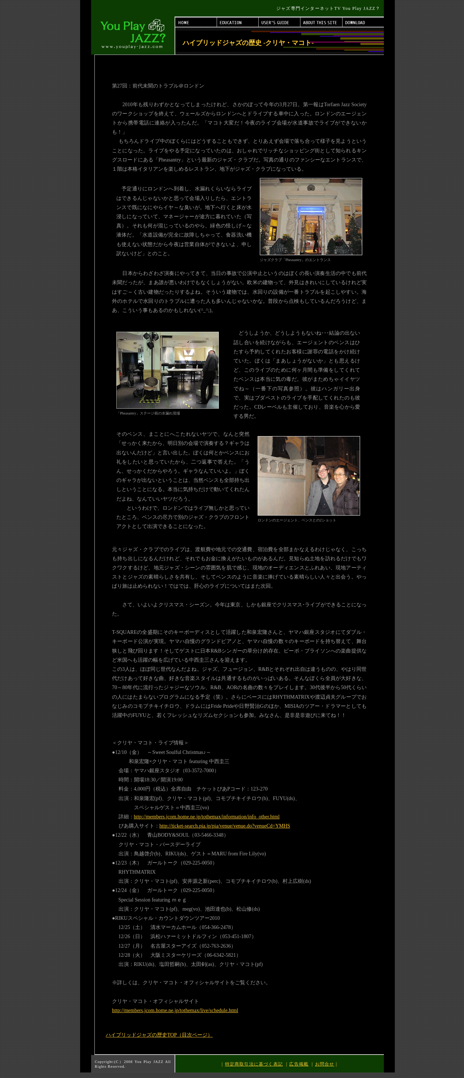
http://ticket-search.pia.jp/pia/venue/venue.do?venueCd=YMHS (225, 826)
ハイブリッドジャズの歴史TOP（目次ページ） (159, 1035)
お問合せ (324, 1064)
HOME (196, 22)
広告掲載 (298, 1064)
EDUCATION (238, 22)
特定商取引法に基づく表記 (254, 1064)
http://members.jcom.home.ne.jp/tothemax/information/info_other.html (207, 816)
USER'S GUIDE (279, 22)
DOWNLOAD (363, 22)
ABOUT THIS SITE (321, 22)
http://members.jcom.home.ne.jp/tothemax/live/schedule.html (175, 1010)
